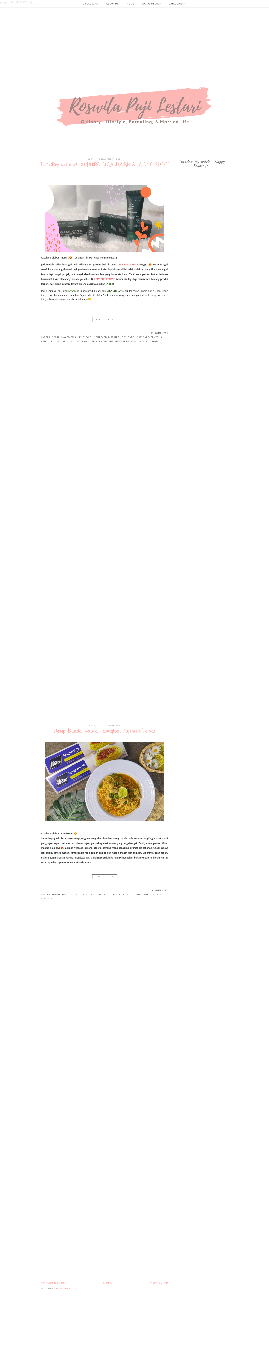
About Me (112, 3)
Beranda (107, 1283)
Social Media (151, 3)
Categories (177, 3)
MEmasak (104, 894)
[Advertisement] (112, 31)
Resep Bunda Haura (137, 894)
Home (130, 3)
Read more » (104, 319)
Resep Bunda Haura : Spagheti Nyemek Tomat (105, 731)
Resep (117, 894)
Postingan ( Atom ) (65, 1289)
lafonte (75, 894)
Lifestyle (85, 337)
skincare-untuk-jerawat (72, 341)
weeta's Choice (149, 341)
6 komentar (160, 890)
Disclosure (90, 3)
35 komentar (159, 333)
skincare (128, 337)
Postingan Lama (158, 1283)
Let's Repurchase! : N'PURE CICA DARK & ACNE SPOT (104, 164)
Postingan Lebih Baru (53, 1283)
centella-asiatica (64, 337)
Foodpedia (60, 894)
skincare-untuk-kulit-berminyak (114, 341)
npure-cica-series (107, 337)
